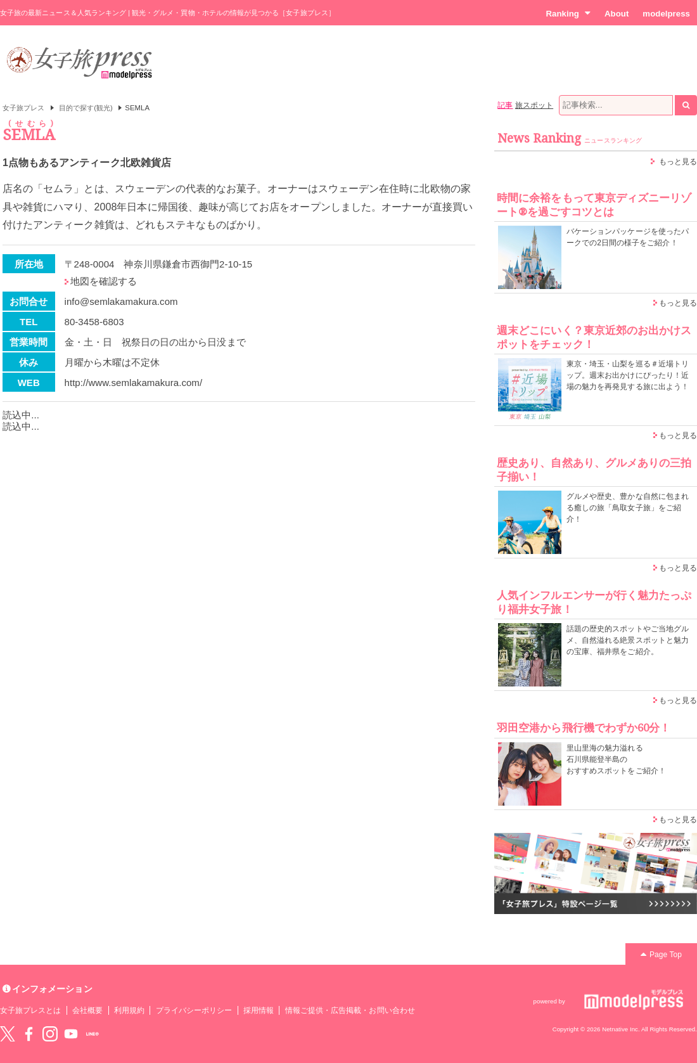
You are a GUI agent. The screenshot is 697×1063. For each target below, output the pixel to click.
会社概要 (87, 1010)
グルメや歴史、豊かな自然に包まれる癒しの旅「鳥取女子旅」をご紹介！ (627, 508)
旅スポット (534, 105)
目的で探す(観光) (86, 108)
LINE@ (92, 1033)
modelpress (666, 13)
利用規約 (129, 1010)
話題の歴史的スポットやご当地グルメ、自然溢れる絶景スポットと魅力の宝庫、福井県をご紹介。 (627, 640)
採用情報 (258, 1010)
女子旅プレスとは (30, 1010)
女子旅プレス (23, 108)
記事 (505, 105)
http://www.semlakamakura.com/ (134, 382)
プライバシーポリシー (194, 1010)
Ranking (568, 13)
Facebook (28, 1033)
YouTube (71, 1033)
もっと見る (678, 161)
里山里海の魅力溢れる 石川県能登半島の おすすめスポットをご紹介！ (616, 759)
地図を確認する (103, 281)
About (616, 13)
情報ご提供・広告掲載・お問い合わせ (350, 1010)
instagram (50, 1033)
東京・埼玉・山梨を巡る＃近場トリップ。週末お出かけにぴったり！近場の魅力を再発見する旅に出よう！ (627, 375)
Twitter (7, 1033)
